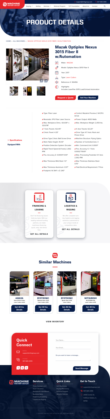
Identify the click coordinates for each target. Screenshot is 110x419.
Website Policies (62, 394)
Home (8, 41)
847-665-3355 (100, 2)
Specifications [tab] (16, 140)
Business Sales (38, 394)
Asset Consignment (39, 386)
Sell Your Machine (88, 98)
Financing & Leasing (40, 397)
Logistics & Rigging (39, 399)
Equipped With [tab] (14, 144)
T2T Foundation (73, 6)
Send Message (81, 368)
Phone (25, 359)
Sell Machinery (62, 386)
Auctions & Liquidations (41, 391)
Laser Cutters (71, 77)
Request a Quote (66, 98)
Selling (38, 6)
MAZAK (70, 63)
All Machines (19, 41)
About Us (86, 6)
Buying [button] (29, 6)
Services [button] (47, 6)
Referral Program (59, 6)
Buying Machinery (63, 389)
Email (25, 351)
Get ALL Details (39, 234)
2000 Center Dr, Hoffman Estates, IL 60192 (90, 398)
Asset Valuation (38, 389)
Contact (94, 6)
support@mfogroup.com (83, 2)
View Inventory (55, 321)
